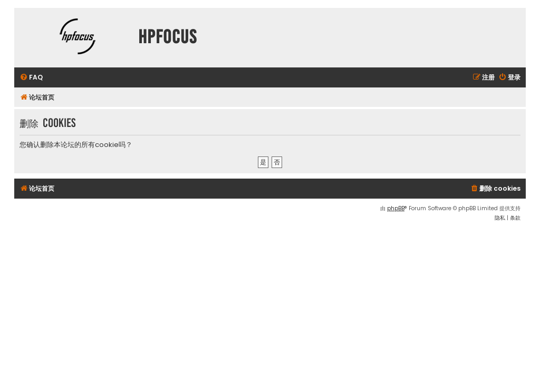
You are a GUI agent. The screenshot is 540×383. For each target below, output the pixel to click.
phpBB (395, 208)
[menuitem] (31, 78)
